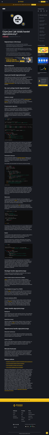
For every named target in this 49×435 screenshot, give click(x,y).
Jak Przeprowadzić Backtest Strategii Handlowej (15, 363)
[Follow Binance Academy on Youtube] (18, 424)
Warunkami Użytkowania (22, 389)
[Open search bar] (39, 1)
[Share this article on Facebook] (41, 11)
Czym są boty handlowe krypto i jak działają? (14, 367)
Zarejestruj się (43, 1)
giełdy (16, 200)
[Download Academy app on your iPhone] (27, 426)
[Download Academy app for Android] (33, 426)
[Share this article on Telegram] (43, 11)
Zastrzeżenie (30, 416)
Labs (22, 416)
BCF (22, 414)
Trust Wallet (23, 421)
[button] (46, 1)
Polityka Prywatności (31, 414)
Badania (22, 419)
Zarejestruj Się (43, 85)
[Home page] (20, 1)
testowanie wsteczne (21, 157)
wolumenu (10, 301)
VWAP (6, 279)
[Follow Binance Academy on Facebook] (13, 424)
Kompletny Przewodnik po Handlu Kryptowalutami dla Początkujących (19, 361)
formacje (6, 101)
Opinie (29, 419)
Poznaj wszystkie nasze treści (24, 400)
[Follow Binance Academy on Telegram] (16, 424)
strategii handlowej (27, 99)
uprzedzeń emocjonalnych (9, 83)
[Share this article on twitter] (38, 11)
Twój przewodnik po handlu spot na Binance (14, 365)
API (19, 204)
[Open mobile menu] (47, 1)
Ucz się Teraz (33, 4)
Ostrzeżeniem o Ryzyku (9, 390)
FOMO (13, 322)
